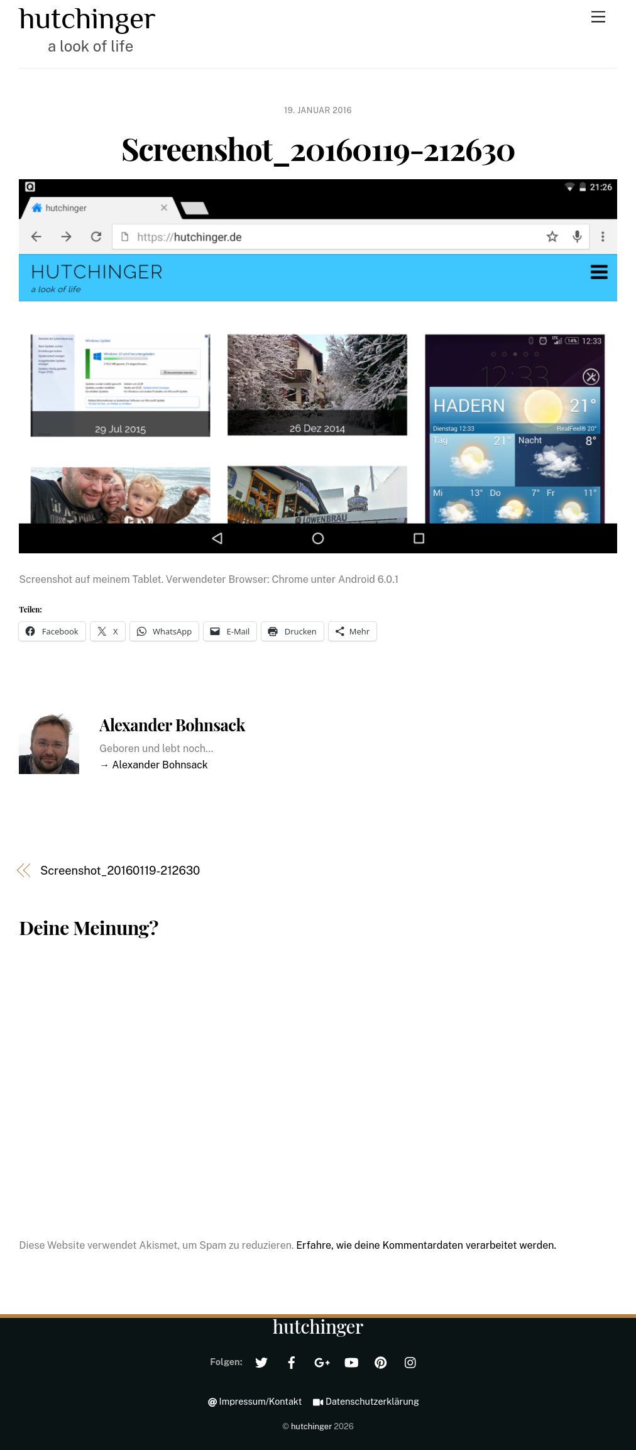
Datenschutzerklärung (366, 1401)
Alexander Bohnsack (172, 724)
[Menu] (598, 17)
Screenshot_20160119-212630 (318, 148)
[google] (321, 1361)
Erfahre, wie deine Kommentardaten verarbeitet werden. (426, 1245)
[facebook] (291, 1361)
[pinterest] (380, 1361)
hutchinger (311, 1426)
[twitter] (261, 1361)
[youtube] (351, 1361)
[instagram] (411, 1361)
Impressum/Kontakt (255, 1401)
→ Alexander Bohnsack (153, 765)
